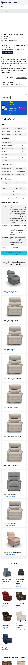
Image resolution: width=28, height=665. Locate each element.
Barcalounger (6, 583)
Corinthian (19, 607)
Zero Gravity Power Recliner (6, 580)
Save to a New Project (21, 77)
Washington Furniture (5, 605)
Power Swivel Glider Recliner (13, 436)
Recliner (5, 603)
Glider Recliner (20, 604)
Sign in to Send (6, 97)
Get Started (22, 107)
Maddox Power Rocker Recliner (20, 581)
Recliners (3, 11)
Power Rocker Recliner (11, 291)
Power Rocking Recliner (6, 647)
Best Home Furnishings (11, 40)
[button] (26, 2)
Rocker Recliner (9, 349)
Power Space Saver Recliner (12, 378)
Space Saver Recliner (11, 320)
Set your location (7, 52)
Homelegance (6, 649)
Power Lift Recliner (10, 494)
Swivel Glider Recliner (11, 407)
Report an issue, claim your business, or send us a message (14, 253)
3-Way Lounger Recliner (21, 625)
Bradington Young (21, 629)
